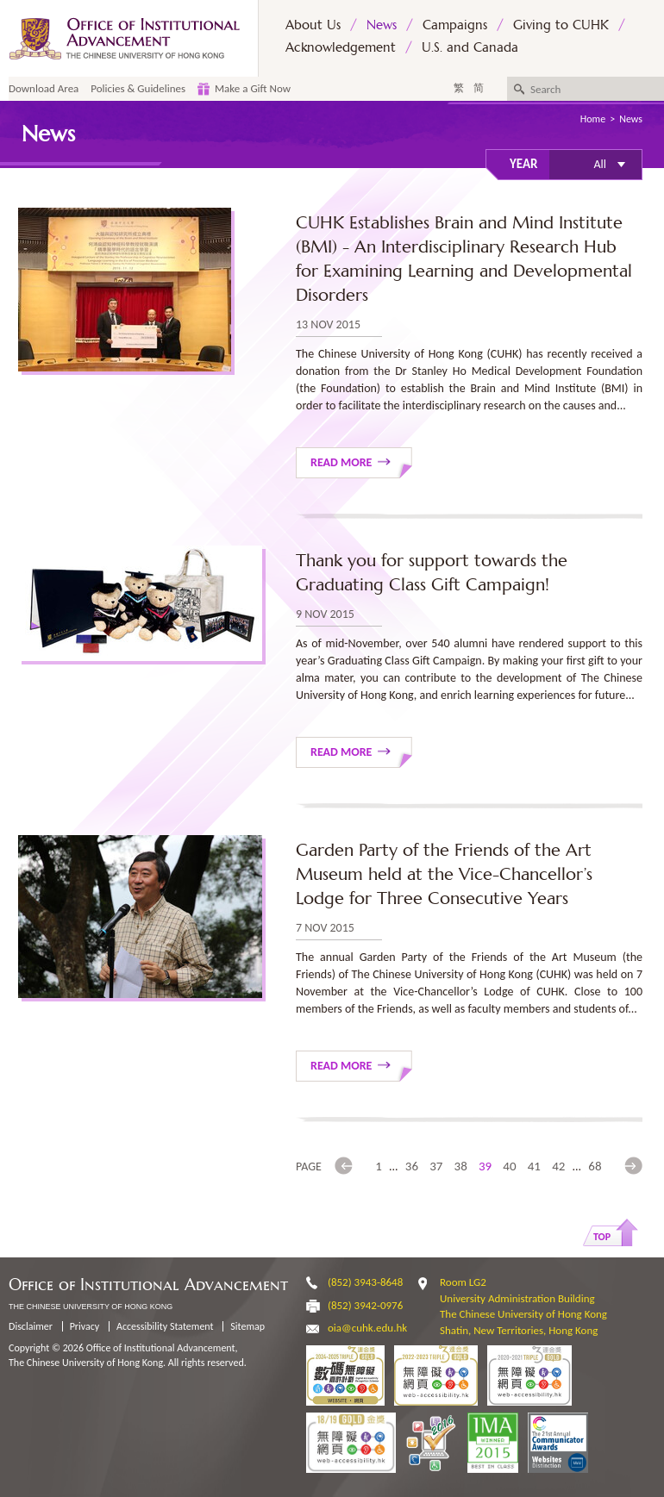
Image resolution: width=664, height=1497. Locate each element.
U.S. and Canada (470, 47)
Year (523, 164)
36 (411, 1166)
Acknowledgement (340, 47)
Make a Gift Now (253, 88)
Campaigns (455, 24)
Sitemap (247, 1326)
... (393, 1166)
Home (592, 119)
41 (534, 1166)
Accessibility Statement (165, 1326)
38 (460, 1166)
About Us (313, 24)
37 (435, 1166)
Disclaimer (31, 1326)
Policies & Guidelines (138, 88)
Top (602, 1237)
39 (485, 1166)
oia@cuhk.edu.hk (367, 1327)
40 (509, 1166)
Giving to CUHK (561, 24)
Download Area (43, 88)
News (381, 24)
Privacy (85, 1326)
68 (594, 1166)
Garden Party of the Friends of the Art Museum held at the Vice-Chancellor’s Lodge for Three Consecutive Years (444, 874)
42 (558, 1166)
